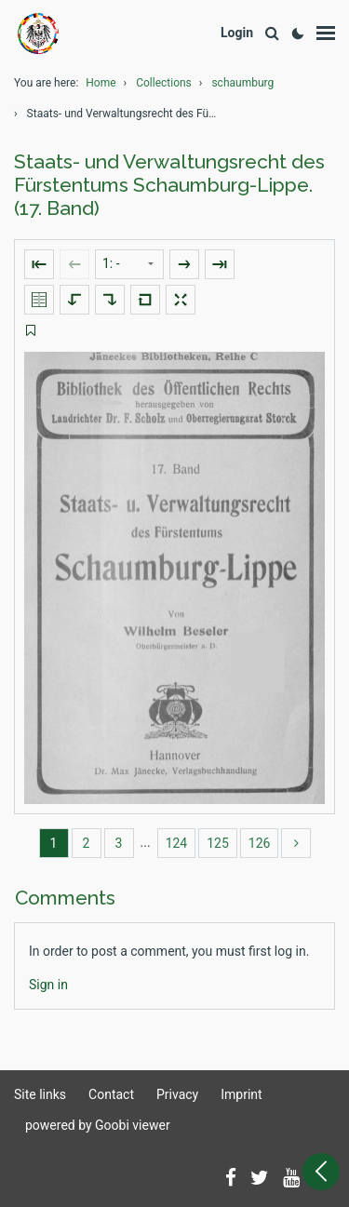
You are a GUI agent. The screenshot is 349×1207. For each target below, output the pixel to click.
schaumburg (242, 82)
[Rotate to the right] (110, 300)
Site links (40, 1094)
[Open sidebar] (321, 1171)
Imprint (241, 1094)
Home (100, 82)
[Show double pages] (39, 300)
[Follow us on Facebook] (231, 1179)
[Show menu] (325, 33)
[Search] (271, 34)
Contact (111, 1094)
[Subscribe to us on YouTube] (291, 1179)
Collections (164, 82)
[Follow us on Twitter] (260, 1179)
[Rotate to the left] (74, 300)
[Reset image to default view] (145, 300)
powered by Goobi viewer (97, 1125)
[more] (296, 843)
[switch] (30, 330)
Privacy (177, 1094)
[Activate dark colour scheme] (297, 33)
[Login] (237, 33)
